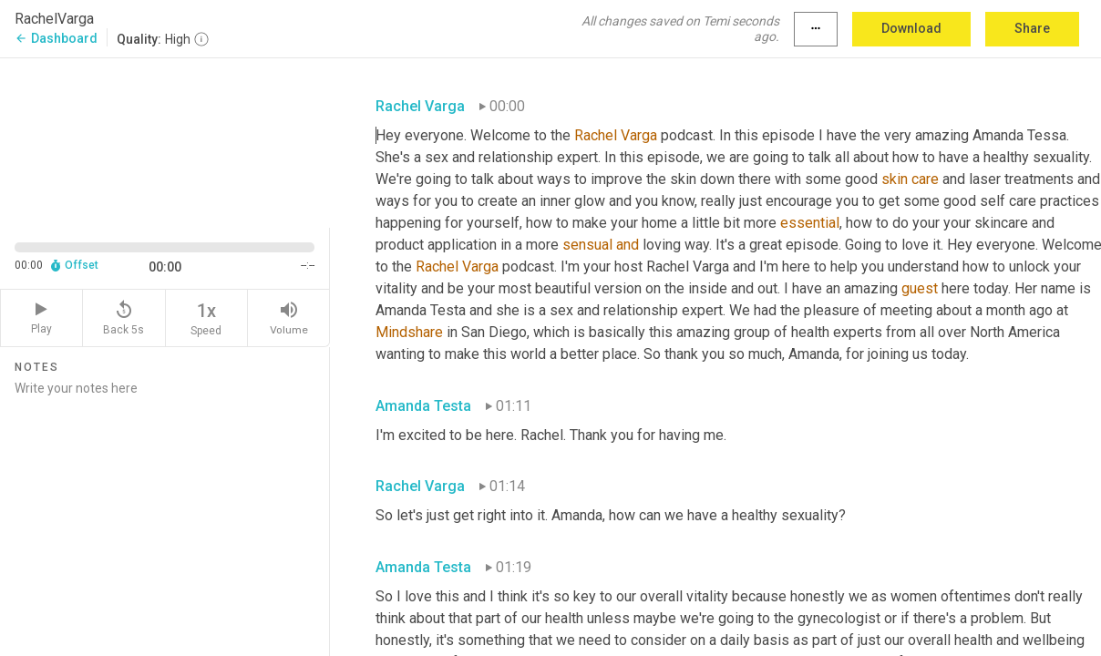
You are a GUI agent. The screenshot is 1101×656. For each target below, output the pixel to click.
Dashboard (56, 38)
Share (1032, 28)
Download (911, 28)
